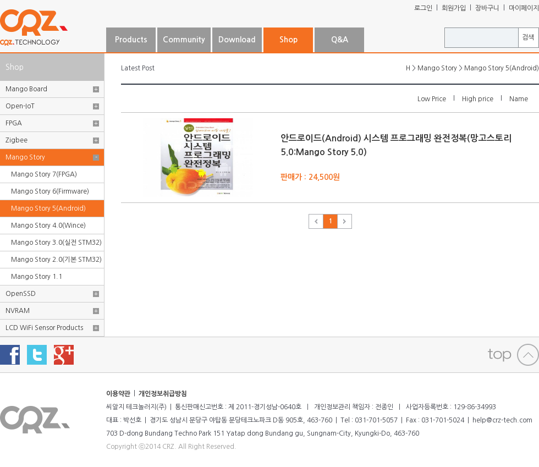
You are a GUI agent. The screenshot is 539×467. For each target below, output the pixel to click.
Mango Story (25, 157)
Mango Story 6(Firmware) (50, 191)
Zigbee (17, 140)
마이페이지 (524, 8)
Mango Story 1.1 (36, 276)
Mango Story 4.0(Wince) (48, 225)
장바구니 (487, 8)
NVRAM (18, 310)
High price (477, 99)
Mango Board (26, 89)
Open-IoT (20, 106)
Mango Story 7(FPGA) (44, 174)
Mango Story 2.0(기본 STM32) (56, 259)
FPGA (14, 123)
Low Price (431, 99)
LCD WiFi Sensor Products (44, 328)
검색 (528, 37)
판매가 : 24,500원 (310, 177)
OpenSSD (21, 293)
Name (518, 99)
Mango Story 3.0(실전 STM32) (56, 242)
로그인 (423, 8)
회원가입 (454, 8)
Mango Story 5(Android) (48, 208)
